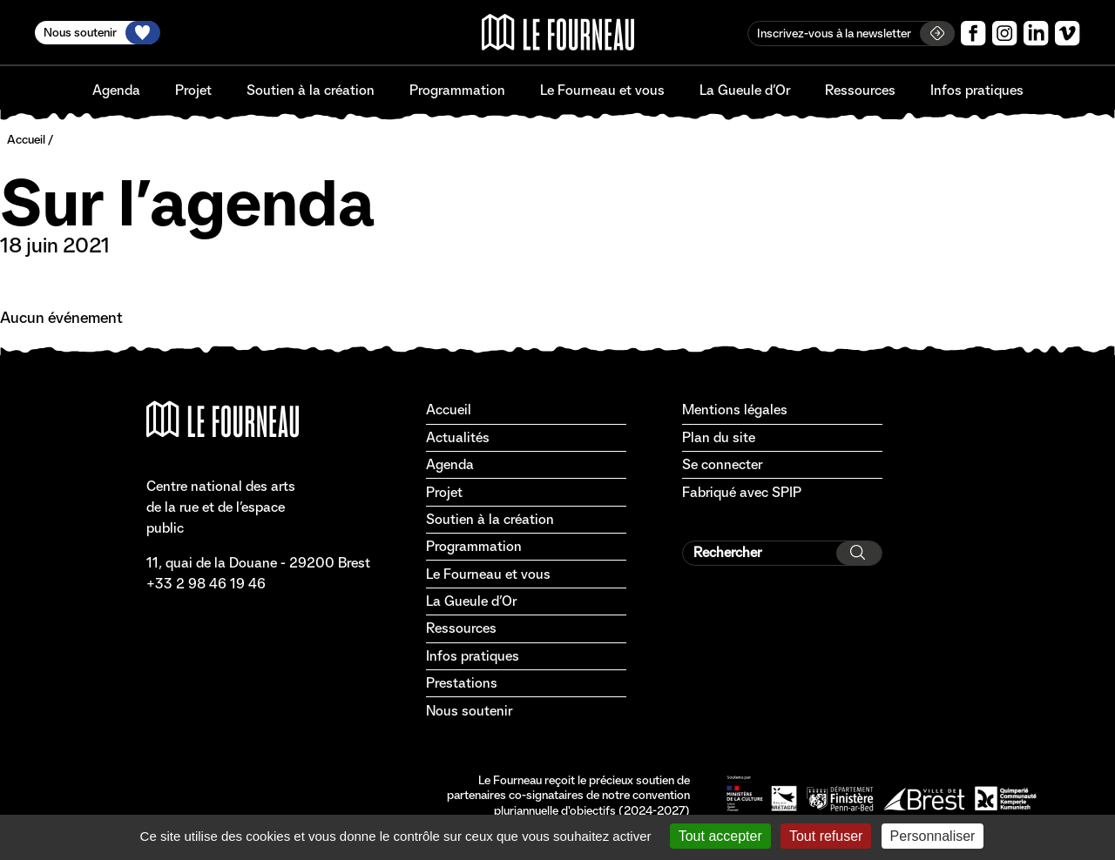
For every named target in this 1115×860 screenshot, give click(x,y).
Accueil (26, 139)
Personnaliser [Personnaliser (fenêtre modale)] (933, 836)
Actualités (458, 437)
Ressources (860, 90)
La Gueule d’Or (744, 90)
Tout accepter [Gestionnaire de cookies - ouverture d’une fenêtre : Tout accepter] (720, 836)
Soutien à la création (311, 90)
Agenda (116, 90)
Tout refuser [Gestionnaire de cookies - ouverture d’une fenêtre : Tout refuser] (825, 836)
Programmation (457, 90)
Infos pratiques (977, 90)
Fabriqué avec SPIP (741, 492)
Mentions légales (734, 409)
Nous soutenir (469, 710)
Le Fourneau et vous (602, 90)
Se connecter (722, 464)
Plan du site (718, 437)
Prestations (461, 683)
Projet (193, 90)
